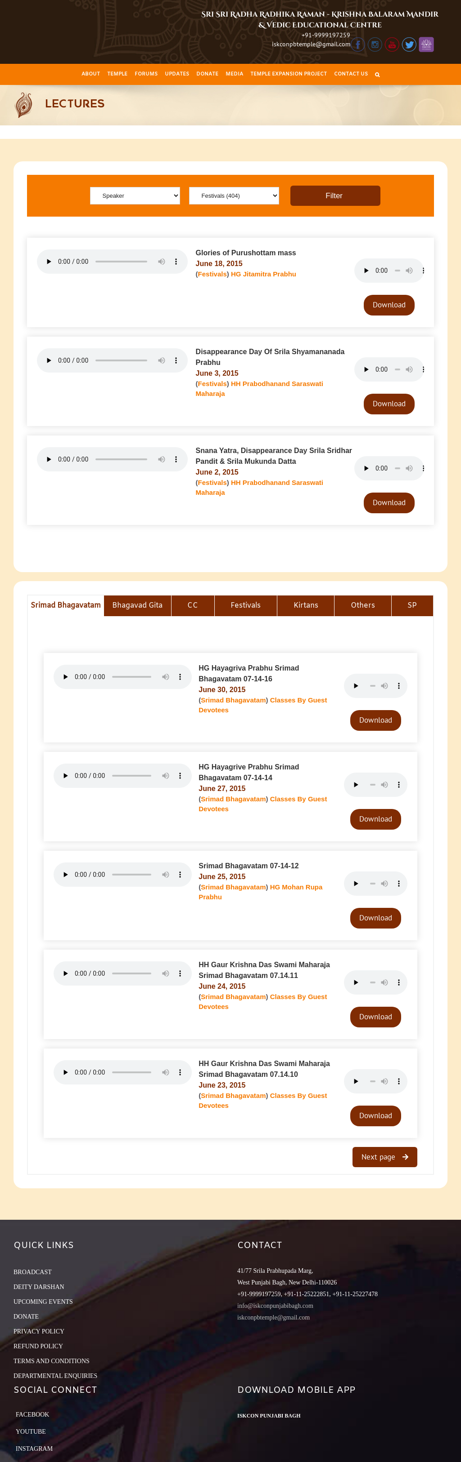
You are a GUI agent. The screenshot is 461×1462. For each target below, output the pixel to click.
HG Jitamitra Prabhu (263, 274)
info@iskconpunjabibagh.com (275, 1305)
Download (389, 305)
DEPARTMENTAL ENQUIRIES (55, 1376)
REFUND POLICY (38, 1346)
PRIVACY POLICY (39, 1331)
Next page (380, 1157)
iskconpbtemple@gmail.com (311, 44)
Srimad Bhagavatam (233, 700)
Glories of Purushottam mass (246, 253)
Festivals (212, 274)
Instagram (34, 1448)
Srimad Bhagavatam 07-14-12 (248, 866)
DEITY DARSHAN (39, 1287)
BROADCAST (33, 1272)
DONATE (26, 1316)
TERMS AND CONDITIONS (52, 1361)
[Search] (377, 74)
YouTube (31, 1431)
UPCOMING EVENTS (43, 1301)
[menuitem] (91, 74)
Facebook (32, 1414)
